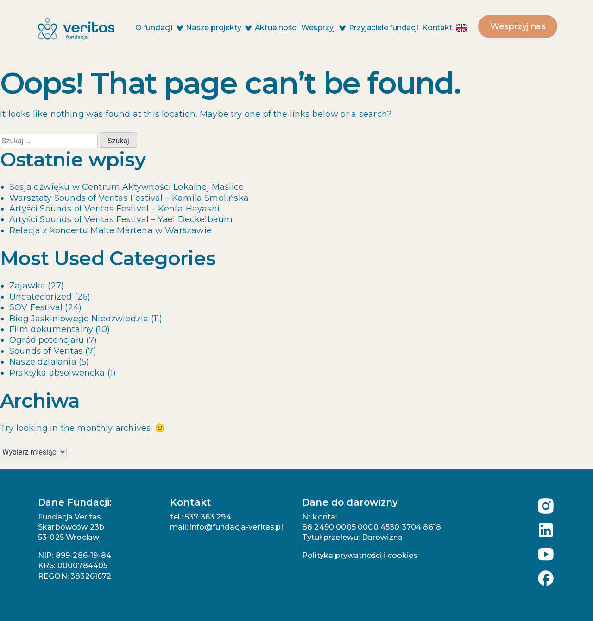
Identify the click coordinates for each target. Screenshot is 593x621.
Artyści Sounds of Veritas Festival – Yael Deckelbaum (121, 219)
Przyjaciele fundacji (384, 27)
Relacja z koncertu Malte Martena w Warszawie (110, 230)
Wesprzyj (323, 27)
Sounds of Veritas (46, 351)
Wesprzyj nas (517, 26)
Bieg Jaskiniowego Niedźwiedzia (78, 319)
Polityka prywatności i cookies (360, 555)
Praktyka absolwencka (57, 373)
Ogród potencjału (46, 340)
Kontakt (437, 27)
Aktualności (276, 27)
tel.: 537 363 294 (200, 516)
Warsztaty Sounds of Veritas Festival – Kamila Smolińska (129, 198)
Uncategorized (40, 297)
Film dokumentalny (51, 329)
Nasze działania (42, 362)
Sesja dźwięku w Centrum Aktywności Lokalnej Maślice (126, 187)
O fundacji (159, 27)
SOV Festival (36, 307)
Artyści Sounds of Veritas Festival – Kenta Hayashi (114, 209)
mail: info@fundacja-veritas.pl (226, 527)
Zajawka (27, 286)
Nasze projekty (218, 27)
